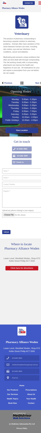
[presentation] (18, 223)
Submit (6, 232)
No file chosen (20, 215)
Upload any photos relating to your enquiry (18, 210)
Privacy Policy (22, 428)
